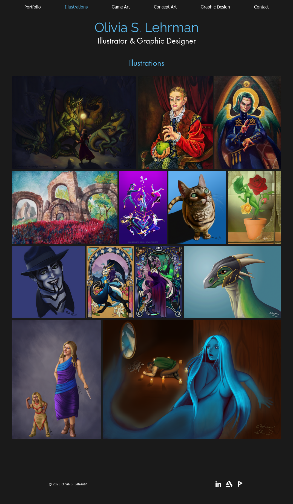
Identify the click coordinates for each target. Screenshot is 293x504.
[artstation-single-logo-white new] (229, 484)
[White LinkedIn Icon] (218, 484)
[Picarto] (239, 484)
